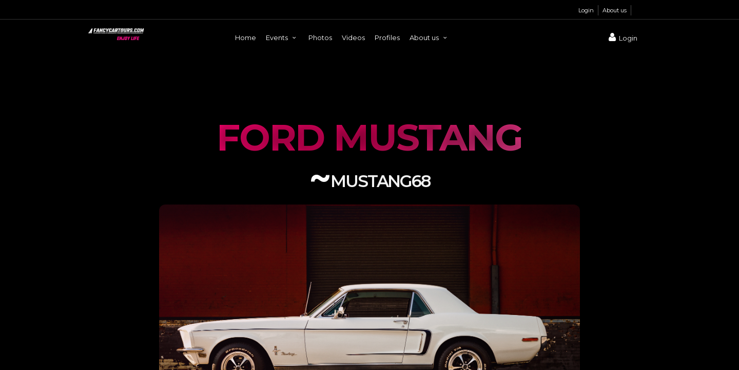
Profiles (387, 37)
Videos (353, 37)
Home (245, 37)
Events (282, 37)
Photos (320, 37)
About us (614, 10)
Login (586, 10)
